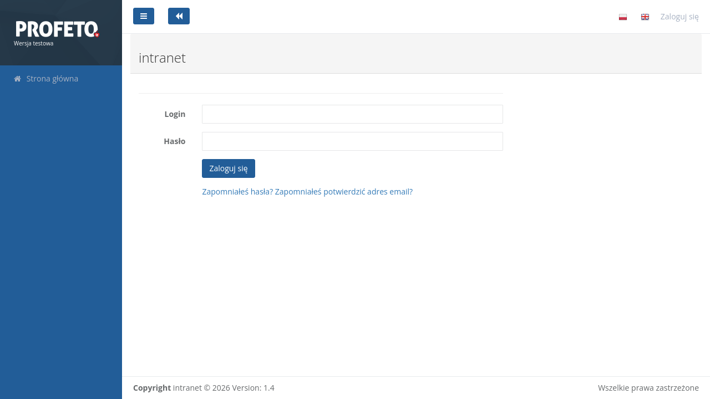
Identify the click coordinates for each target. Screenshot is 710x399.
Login (174, 114)
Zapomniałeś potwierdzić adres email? (344, 191)
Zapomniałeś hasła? (237, 191)
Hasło (174, 141)
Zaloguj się (680, 16)
